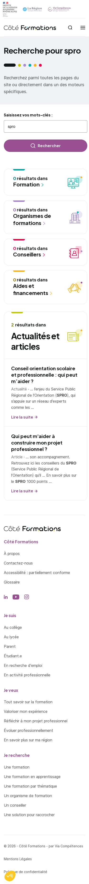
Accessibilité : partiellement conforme (37, 572)
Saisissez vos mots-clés (27, 114)
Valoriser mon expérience (25, 711)
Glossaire (12, 582)
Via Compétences (69, 846)
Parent (10, 646)
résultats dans (39, 181)
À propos (12, 553)
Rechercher (49, 145)
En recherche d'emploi (23, 665)
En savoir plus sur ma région (28, 740)
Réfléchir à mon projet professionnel (35, 721)
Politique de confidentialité (25, 872)
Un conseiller (15, 805)
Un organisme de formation (28, 795)
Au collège (13, 627)
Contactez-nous (18, 563)
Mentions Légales (18, 859)
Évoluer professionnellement (28, 730)
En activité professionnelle (27, 675)
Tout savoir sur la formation (28, 701)
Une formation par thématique (30, 786)
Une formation (16, 767)
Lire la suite (22, 417)
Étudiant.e (13, 656)
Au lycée (11, 636)
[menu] (82, 28)
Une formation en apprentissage (32, 776)
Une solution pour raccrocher (29, 814)
